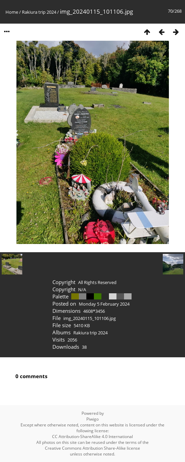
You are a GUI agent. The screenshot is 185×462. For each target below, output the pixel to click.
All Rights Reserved (97, 282)
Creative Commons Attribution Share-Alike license (92, 448)
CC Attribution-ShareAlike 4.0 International (92, 436)
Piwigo (92, 419)
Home (11, 12)
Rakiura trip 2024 (39, 12)
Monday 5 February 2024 (104, 304)
